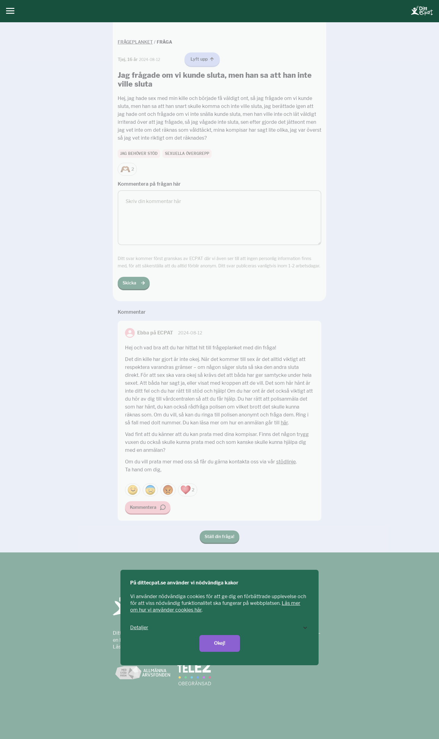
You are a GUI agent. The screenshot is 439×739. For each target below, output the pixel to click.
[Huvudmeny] (8, 11)
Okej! (219, 643)
